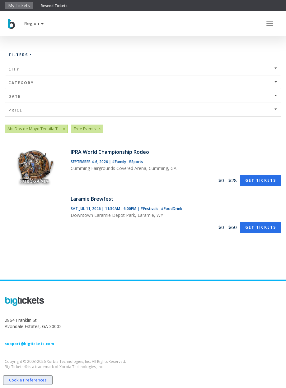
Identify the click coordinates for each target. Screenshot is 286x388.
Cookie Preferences (28, 380)
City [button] (143, 69)
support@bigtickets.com (29, 343)
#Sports (136, 161)
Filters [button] (20, 54)
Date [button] (143, 96)
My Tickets (19, 5)
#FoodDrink (171, 208)
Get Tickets (260, 180)
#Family (119, 161)
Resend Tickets (54, 5)
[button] (34, 23)
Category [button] (143, 82)
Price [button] (143, 110)
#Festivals (149, 208)
